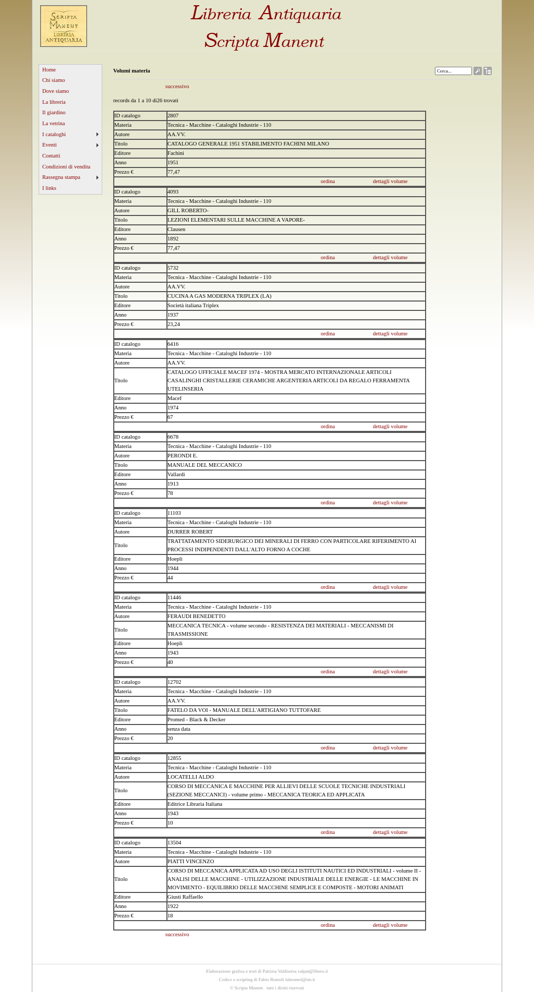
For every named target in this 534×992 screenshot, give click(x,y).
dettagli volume (390, 181)
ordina (328, 181)
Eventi (49, 145)
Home (49, 69)
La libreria (54, 102)
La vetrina (53, 123)
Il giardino (54, 112)
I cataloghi (54, 134)
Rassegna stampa (61, 177)
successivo (177, 86)
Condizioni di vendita (66, 167)
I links (49, 188)
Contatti (51, 156)
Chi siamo (53, 80)
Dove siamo (55, 91)
